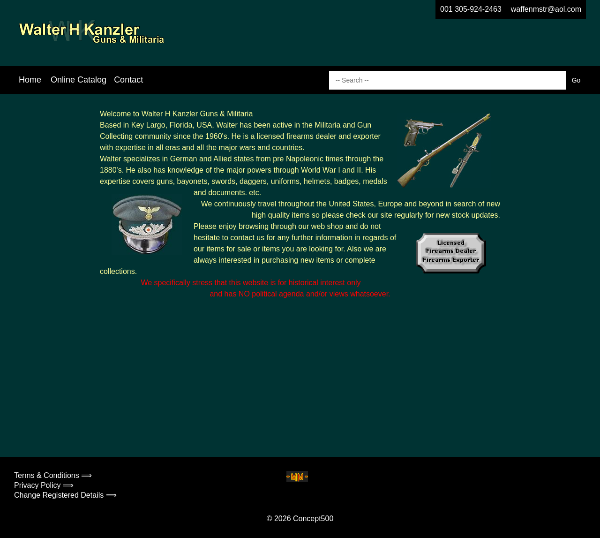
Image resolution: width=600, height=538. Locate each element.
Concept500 (313, 519)
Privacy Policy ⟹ (44, 485)
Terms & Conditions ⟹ (53, 475)
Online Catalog (78, 79)
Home (30, 79)
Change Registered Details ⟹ (65, 495)
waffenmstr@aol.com (546, 9)
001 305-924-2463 (471, 9)
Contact (128, 79)
